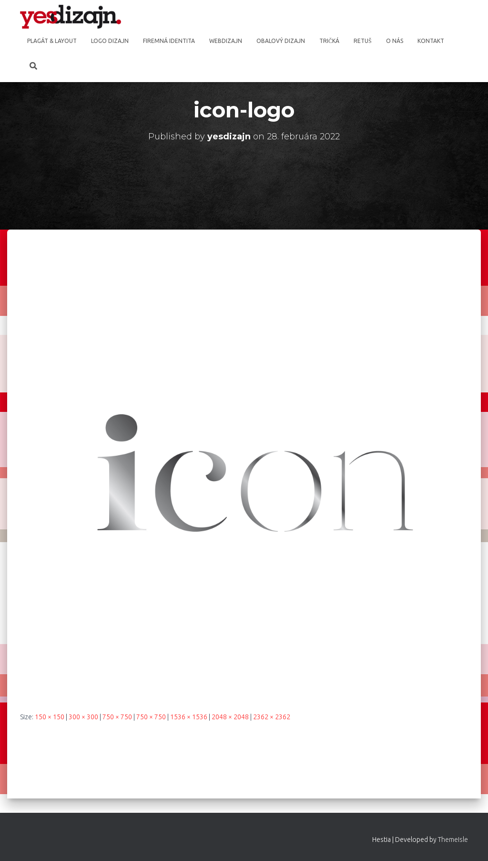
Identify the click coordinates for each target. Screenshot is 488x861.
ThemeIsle (453, 839)
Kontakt (430, 41)
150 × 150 (49, 717)
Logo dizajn (110, 41)
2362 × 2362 (271, 717)
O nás (394, 41)
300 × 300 (83, 717)
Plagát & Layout (52, 41)
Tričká (329, 41)
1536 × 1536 (188, 717)
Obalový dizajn (280, 41)
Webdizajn (225, 41)
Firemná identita (169, 41)
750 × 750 (117, 717)
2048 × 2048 (230, 717)
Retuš (363, 41)
